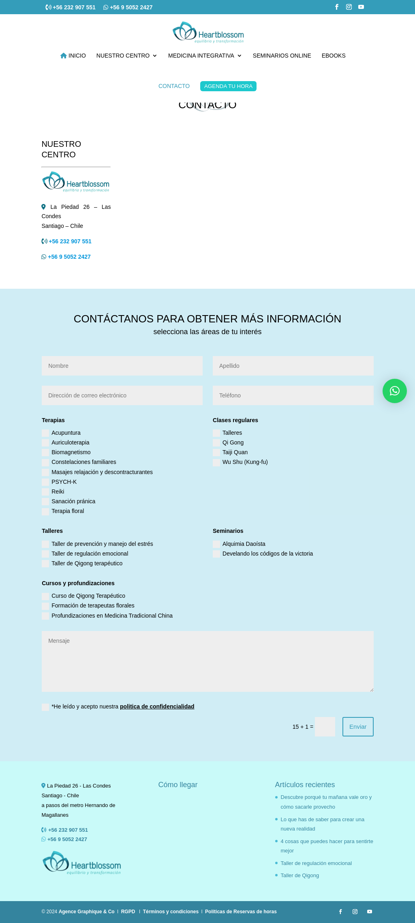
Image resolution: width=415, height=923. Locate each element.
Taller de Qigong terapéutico (82, 563)
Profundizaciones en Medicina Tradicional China (107, 616)
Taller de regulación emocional (85, 554)
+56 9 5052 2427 (131, 7)
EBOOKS (334, 56)
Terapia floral (63, 511)
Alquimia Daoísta (239, 544)
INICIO (73, 56)
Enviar (358, 726)
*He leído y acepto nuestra (118, 706)
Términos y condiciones (171, 911)
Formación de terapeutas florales (88, 606)
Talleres (227, 433)
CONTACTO (174, 86)
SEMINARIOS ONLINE (282, 56)
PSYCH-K (59, 482)
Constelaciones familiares (79, 462)
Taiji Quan (230, 452)
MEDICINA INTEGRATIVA (201, 56)
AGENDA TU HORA (228, 86)
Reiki (53, 492)
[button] (395, 391)
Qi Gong (228, 442)
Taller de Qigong (300, 875)
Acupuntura (61, 433)
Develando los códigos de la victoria (263, 554)
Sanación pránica (68, 501)
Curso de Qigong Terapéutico (83, 596)
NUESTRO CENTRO (123, 56)
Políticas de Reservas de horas (241, 911)
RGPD (128, 911)
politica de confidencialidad (157, 706)
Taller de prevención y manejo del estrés (97, 544)
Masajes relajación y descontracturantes (97, 472)
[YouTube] (361, 9)
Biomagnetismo (66, 452)
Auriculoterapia (65, 442)
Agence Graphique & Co (87, 911)
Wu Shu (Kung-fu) (240, 462)
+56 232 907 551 (75, 7)
